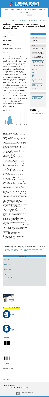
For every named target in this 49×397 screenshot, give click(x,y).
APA (33, 74)
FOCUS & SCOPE (6, 264)
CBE (32, 76)
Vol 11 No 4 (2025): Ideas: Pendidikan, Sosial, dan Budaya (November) (26, 20)
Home (4, 20)
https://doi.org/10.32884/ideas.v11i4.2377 (14, 48)
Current (6, 9)
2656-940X (7, 348)
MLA (33, 80)
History (22, 12)
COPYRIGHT (5, 282)
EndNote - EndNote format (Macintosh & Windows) (37, 78)
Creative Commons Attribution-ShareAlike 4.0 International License (37, 113)
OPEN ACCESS (6, 274)
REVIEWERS (5, 261)
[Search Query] (22, 15)
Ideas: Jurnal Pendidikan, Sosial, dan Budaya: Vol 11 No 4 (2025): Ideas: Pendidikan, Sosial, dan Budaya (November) (25, 250)
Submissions (41, 9)
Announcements (32, 9)
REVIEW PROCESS (7, 269)
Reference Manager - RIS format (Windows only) (37, 86)
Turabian (34, 88)
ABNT (33, 72)
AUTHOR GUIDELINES (8, 267)
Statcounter (5, 377)
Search (29, 15)
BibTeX (33, 75)
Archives (12, 9)
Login (45, 0)
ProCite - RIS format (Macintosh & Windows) (37, 82)
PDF (33, 33)
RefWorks (34, 84)
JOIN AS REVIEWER (7, 285)
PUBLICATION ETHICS (8, 272)
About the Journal (21, 9)
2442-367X (7, 363)
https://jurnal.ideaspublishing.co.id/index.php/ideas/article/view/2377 (38, 61)
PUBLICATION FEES (7, 277)
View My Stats (6, 379)
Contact (28, 12)
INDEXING (5, 279)
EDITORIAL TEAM (7, 259)
